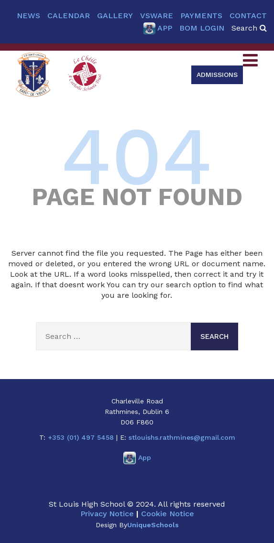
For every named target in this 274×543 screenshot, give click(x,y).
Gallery (115, 15)
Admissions (217, 74)
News (28, 15)
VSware (156, 15)
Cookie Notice (167, 513)
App (157, 28)
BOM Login (201, 28)
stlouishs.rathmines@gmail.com (182, 437)
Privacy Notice (107, 513)
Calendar (68, 15)
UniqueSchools (153, 525)
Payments (201, 15)
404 (136, 156)
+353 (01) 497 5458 (81, 437)
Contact (248, 15)
